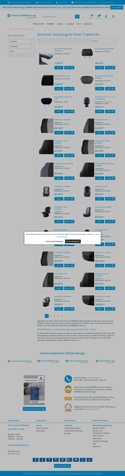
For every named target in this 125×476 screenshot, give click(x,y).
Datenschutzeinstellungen (54, 241)
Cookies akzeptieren (73, 241)
